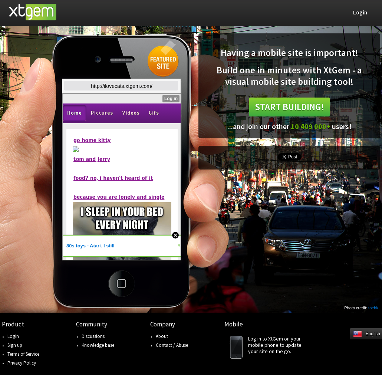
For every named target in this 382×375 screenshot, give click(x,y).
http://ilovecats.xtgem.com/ (121, 86)
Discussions (93, 336)
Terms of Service (23, 354)
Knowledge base (98, 345)
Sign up (14, 345)
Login (13, 336)
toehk (373, 308)
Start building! (289, 107)
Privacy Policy (21, 363)
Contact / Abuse (172, 345)
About (162, 336)
